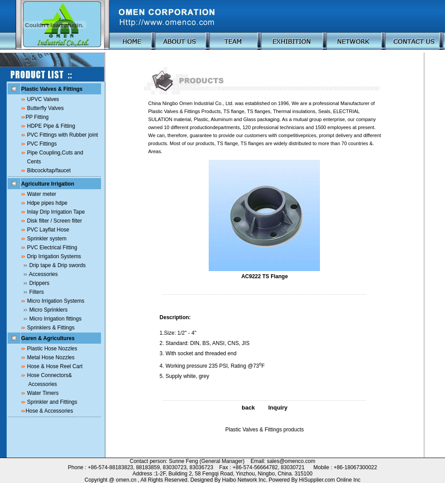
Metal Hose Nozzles (51, 357)
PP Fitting (37, 117)
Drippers (39, 283)
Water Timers (43, 393)
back (248, 407)
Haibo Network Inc (244, 480)
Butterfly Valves (45, 108)
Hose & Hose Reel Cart (55, 366)
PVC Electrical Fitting (52, 247)
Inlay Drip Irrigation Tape (56, 212)
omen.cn (126, 480)
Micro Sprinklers (48, 310)
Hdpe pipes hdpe (47, 203)
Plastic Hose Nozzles (52, 348)
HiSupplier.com (317, 480)
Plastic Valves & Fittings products (264, 429)
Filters (36, 292)
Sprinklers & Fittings (51, 328)
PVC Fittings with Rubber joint (62, 135)
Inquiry (277, 407)
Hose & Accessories (49, 411)
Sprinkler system (47, 238)
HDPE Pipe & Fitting (51, 126)
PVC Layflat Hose (48, 230)
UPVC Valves (43, 99)
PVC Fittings (42, 144)
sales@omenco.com (291, 461)
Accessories (43, 274)
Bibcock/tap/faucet (49, 170)
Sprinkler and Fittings (52, 402)
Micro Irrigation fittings (55, 319)
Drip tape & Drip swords (57, 265)
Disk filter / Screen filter (54, 221)
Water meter (42, 194)
